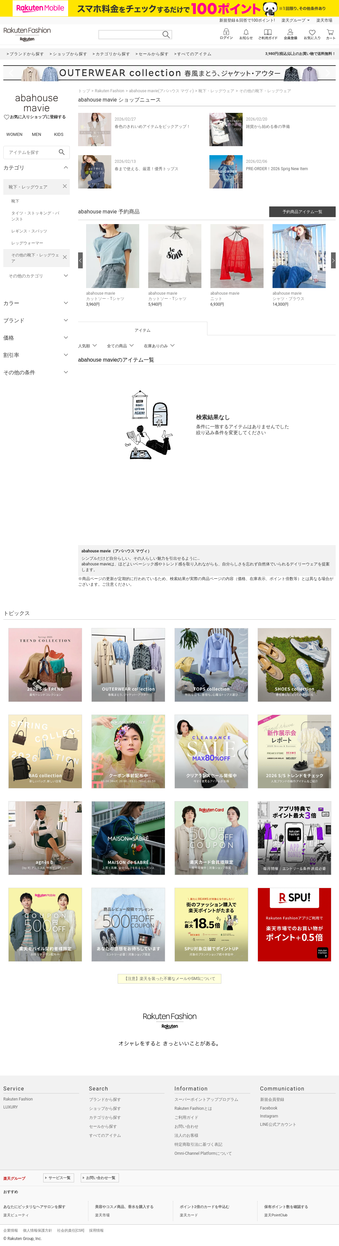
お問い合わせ (186, 1126)
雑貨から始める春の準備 (268, 126)
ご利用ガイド (186, 1117)
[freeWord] (36, 152)
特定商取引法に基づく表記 (198, 1144)
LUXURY (10, 1107)
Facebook (269, 1108)
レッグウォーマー (27, 243)
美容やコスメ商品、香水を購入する (124, 1207)
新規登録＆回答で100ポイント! (247, 20)
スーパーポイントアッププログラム (206, 1099)
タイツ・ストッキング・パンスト (35, 216)
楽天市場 (324, 20)
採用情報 (96, 1230)
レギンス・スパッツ (29, 231)
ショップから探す (105, 1108)
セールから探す (103, 1126)
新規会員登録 (272, 1099)
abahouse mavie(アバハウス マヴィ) (161, 91)
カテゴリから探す (105, 1117)
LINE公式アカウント (278, 1124)
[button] (114, 270)
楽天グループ (293, 20)
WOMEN (14, 134)
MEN (36, 134)
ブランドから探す (105, 1099)
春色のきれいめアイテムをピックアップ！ (152, 126)
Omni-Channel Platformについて (203, 1153)
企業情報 (10, 1230)
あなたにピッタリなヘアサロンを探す (34, 1207)
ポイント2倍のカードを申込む (204, 1207)
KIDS (58, 134)
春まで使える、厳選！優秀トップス (146, 168)
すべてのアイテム (105, 1135)
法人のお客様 (186, 1135)
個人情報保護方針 (37, 1230)
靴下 (15, 201)
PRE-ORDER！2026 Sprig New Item (277, 168)
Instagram (269, 1116)
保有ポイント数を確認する (286, 1207)
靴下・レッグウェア (28, 186)
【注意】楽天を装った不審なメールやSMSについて (170, 978)
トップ (84, 91)
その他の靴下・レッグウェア (35, 258)
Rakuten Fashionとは (193, 1108)
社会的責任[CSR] (70, 1230)
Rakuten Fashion (109, 91)
